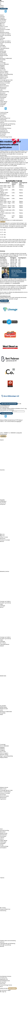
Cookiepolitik (19, 433)
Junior (1, 57)
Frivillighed (2, 68)
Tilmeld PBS (2, 60)
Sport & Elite (3, 70)
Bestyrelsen (2, 93)
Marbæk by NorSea (4, 32)
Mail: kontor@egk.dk (16, 421)
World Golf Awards (4, 86)
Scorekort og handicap (5, 35)
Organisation (3, 88)
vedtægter (7, 283)
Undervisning (3, 119)
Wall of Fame (3, 78)
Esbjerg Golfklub (4, 75)
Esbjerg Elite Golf (4, 131)
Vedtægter (2, 104)
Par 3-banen (3, 47)
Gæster (2, 15)
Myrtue (1, 39)
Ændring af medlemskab (6, 58)
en (0, 4)
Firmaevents (3, 134)
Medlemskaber (3, 54)
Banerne (2, 31)
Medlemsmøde (3, 94)
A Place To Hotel (4, 26)
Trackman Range (4, 112)
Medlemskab (3, 51)
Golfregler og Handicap (5, 125)
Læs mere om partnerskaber (9, 403)
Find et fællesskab (4, 64)
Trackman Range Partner (6, 137)
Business (2, 127)
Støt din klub (3, 84)
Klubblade (2, 67)
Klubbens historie (4, 77)
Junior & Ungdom (4, 71)
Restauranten (3, 87)
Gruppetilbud (3, 19)
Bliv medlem (4, 8)
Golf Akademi (3, 114)
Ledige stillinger (3, 101)
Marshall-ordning (4, 73)
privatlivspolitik (16, 283)
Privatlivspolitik (3, 434)
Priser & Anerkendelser (5, 81)
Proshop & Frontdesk (5, 29)
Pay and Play (3, 21)
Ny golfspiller (3, 52)
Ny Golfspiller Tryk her (14, 181)
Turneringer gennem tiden (6, 80)
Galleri (1, 36)
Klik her (2, 221)
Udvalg (1, 106)
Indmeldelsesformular (5, 296)
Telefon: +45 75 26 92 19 (6, 421)
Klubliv (1, 61)
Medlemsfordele (4, 55)
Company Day (3, 129)
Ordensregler (3, 103)
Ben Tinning (3, 116)
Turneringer (3, 62)
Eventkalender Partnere (5, 128)
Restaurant (2, 28)
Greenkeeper (3, 97)
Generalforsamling (4, 91)
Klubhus (2, 100)
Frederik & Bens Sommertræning (8, 121)
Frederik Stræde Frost (5, 118)
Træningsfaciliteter (4, 48)
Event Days (2, 135)
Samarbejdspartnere (5, 132)
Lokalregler (2, 38)
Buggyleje (2, 18)
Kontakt (2, 7)
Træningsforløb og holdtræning (7, 124)
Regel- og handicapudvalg (6, 74)
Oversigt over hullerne (5, 34)
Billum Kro (2, 23)
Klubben (2, 49)
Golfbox (2, 5)
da (0, 3)
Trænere (2, 99)
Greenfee (2, 16)
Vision (1, 90)
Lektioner (2, 122)
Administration (3, 96)
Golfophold (2, 22)
